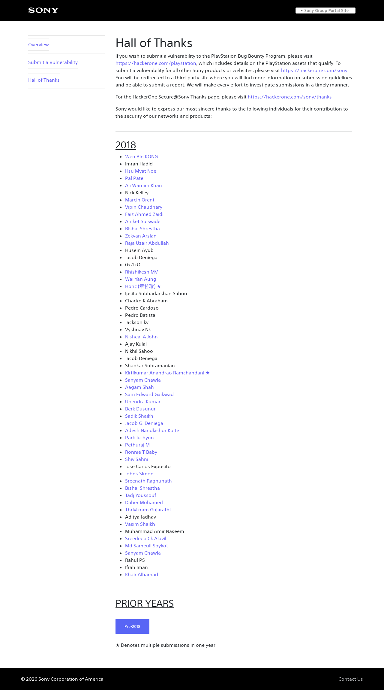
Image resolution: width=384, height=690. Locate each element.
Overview (38, 44)
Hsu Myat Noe (140, 171)
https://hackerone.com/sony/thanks (290, 97)
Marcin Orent (139, 200)
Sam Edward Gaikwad (149, 394)
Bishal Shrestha (142, 228)
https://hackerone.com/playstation (156, 63)
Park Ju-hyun (139, 437)
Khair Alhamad (141, 574)
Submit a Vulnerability (53, 62)
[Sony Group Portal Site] (326, 11)
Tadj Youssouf (140, 495)
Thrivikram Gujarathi (148, 510)
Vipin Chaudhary (143, 207)
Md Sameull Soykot (146, 546)
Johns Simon (139, 474)
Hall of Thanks (44, 80)
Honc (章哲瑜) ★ (143, 286)
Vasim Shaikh (140, 524)
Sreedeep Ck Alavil (145, 538)
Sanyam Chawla (143, 380)
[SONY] (43, 10)
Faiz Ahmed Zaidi (144, 214)
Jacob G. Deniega (144, 423)
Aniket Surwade (142, 221)
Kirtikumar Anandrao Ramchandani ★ (167, 373)
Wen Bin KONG (141, 156)
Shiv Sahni (136, 459)
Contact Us (350, 679)
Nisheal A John (141, 337)
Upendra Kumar (142, 401)
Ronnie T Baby (141, 452)
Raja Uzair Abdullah (147, 243)
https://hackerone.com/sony (314, 70)
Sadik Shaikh (139, 416)
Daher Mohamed (144, 502)
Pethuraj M (137, 445)
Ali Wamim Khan (143, 185)
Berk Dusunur (140, 409)
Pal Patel (135, 178)
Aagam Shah (139, 387)
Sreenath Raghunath (148, 481)
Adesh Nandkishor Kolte (152, 430)
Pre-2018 (132, 626)
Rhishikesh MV (141, 272)
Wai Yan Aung (140, 279)
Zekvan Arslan (141, 236)
